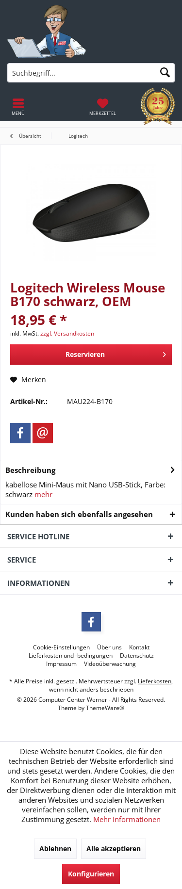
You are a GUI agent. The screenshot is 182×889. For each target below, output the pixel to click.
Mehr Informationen (127, 819)
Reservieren (116, 353)
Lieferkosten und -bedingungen (71, 656)
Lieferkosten (154, 681)
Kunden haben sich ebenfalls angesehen (79, 514)
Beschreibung (30, 470)
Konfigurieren (91, 873)
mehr (42, 494)
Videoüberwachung (110, 664)
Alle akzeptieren (113, 848)
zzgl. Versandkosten (67, 333)
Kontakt (139, 647)
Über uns (109, 647)
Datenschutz (137, 656)
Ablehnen (55, 848)
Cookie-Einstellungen (61, 647)
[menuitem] (102, 107)
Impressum (61, 664)
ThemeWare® (105, 708)
